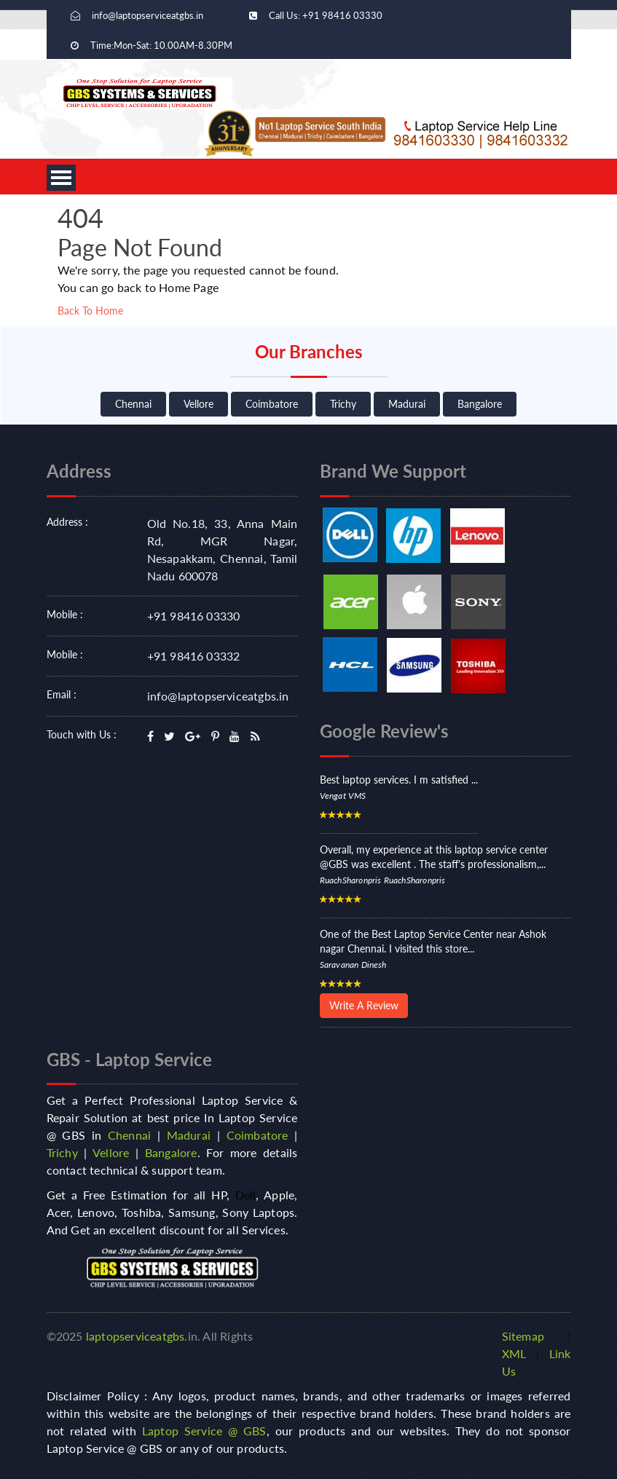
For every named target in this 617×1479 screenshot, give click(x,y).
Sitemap (523, 1336)
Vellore (198, 404)
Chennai (133, 404)
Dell (245, 1195)
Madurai (406, 404)
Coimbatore (271, 404)
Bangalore (479, 404)
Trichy (343, 404)
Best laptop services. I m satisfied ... (399, 779)
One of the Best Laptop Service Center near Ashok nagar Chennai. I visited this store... (433, 941)
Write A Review (363, 1005)
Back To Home (90, 310)
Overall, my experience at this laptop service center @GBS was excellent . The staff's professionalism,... (434, 856)
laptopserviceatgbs (135, 1336)
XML (514, 1353)
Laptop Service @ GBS (204, 1430)
